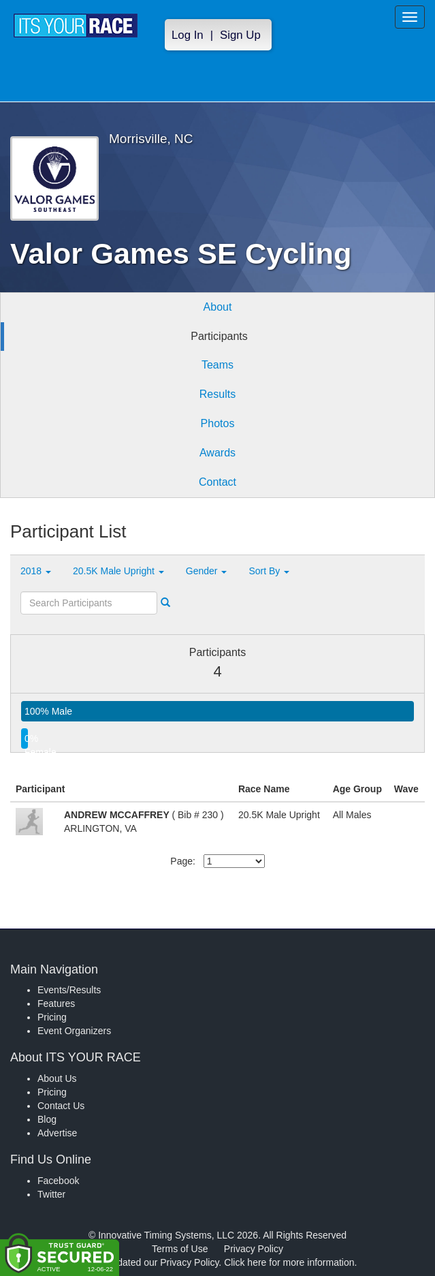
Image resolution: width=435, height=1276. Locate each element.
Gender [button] (206, 570)
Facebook (58, 1180)
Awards (217, 452)
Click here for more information (289, 1262)
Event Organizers (74, 1030)
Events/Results (69, 989)
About (218, 307)
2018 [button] (35, 570)
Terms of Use (180, 1248)
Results (217, 394)
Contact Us (60, 1105)
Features (56, 1003)
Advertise (57, 1132)
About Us (57, 1078)
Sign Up (240, 35)
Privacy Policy (253, 1248)
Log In (188, 35)
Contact (217, 482)
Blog (47, 1119)
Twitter (51, 1194)
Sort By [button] (268, 570)
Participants (219, 336)
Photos (218, 423)
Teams (217, 365)
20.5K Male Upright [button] (118, 570)
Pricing (52, 1017)
